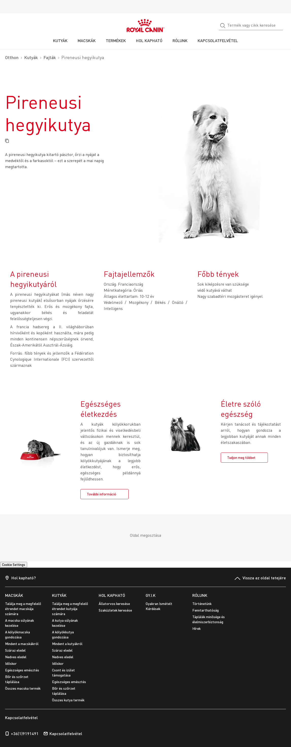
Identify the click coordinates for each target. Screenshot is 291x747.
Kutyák (31, 57)
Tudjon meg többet (241, 457)
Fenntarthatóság (205, 610)
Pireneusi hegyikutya (82, 57)
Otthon (12, 57)
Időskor (11, 663)
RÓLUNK (199, 595)
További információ (101, 494)
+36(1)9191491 (22, 733)
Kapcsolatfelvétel (63, 733)
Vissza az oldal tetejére (260, 578)
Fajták (49, 57)
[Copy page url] (7, 141)
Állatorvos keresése (114, 603)
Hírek (196, 628)
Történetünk (202, 603)
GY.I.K (151, 595)
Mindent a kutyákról (67, 643)
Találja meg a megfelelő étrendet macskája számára (23, 608)
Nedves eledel (15, 657)
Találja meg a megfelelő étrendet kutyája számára (70, 608)
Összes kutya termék (68, 700)
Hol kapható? (20, 578)
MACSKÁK (14, 595)
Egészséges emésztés (22, 670)
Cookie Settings (13, 565)
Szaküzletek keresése (115, 610)
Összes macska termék (23, 688)
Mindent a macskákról (22, 643)
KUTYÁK (59, 595)
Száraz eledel (15, 650)
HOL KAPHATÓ (112, 595)
